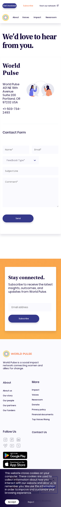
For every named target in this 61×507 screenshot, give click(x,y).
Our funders (9, 410)
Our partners (9, 405)
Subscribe (28, 5)
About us (7, 390)
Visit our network (49, 5)
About (16, 19)
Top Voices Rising (41, 419)
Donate (36, 404)
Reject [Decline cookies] (31, 502)
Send (18, 218)
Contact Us (39, 432)
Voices (25, 17)
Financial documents (42, 414)
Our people (8, 400)
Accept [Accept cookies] (12, 502)
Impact (37, 17)
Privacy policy (39, 409)
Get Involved (9, 5)
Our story (8, 395)
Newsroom (51, 17)
